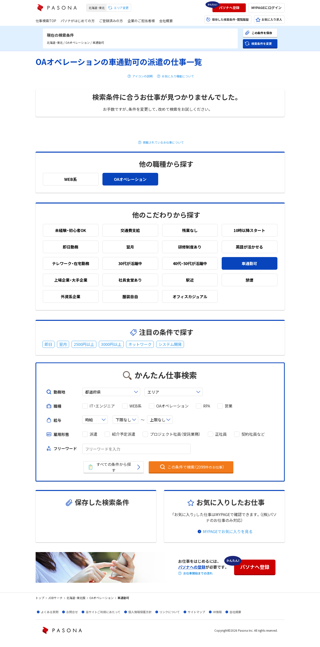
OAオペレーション (172, 405)
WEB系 (135, 405)
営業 (228, 405)
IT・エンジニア (102, 405)
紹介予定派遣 (123, 434)
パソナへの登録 (191, 567)
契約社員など (253, 434)
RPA (206, 405)
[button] (229, 7)
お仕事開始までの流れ (197, 573)
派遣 (93, 434)
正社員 (221, 434)
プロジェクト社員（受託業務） (175, 434)
